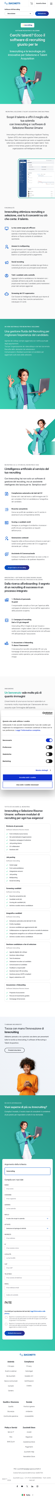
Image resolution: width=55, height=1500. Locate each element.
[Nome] (27, 1189)
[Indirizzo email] (27, 1287)
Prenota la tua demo (14, 1050)
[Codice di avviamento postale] (27, 1268)
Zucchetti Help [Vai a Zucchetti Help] (29, 1452)
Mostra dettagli (42, 770)
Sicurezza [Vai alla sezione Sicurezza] (10, 1411)
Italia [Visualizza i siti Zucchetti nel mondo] (27, 1495)
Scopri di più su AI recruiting (17, 567)
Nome (7, 1185)
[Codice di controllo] (27, 1295)
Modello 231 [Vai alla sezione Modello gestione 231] (29, 1376)
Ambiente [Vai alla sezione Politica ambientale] (29, 1411)
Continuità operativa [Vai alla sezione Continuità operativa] (11, 1416)
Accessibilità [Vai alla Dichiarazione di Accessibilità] (29, 1416)
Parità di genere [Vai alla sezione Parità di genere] (29, 1406)
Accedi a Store (41, 3)
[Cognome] (27, 1198)
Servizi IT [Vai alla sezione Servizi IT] (11, 1432)
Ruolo (7, 1214)
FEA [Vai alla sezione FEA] (10, 1437)
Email (7, 1284)
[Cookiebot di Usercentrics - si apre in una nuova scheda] (42, 713)
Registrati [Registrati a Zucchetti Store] (29, 1437)
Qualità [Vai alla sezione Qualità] (10, 1406)
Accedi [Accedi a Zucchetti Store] (29, 1432)
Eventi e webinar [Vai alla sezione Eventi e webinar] (11, 1371)
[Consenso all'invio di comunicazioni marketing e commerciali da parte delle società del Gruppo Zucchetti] (6, 1317)
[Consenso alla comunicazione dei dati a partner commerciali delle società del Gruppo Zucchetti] (6, 1324)
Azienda (7, 1205)
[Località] (27, 1258)
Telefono (8, 1274)
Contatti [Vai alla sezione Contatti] (11, 1386)
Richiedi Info (42, 13)
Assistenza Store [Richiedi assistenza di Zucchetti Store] (29, 1442)
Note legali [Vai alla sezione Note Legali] (29, 1371)
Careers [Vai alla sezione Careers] (11, 1391)
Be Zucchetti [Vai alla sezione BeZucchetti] (10, 1376)
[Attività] (27, 1228)
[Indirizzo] (27, 1238)
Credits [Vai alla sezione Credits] (29, 1386)
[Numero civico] (27, 1248)
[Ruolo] (27, 1218)
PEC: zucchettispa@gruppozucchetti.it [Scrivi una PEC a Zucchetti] (27, 1469)
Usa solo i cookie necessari (27, 785)
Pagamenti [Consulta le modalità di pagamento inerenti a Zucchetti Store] (29, 1447)
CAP (6, 1264)
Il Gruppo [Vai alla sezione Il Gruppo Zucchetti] (11, 1366)
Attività (7, 1224)
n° (5, 1244)
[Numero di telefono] (27, 1278)
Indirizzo (8, 1234)
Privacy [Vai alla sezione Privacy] (29, 1366)
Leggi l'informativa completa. (28, 730)
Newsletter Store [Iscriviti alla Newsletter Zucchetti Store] (29, 1456)
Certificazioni (29, 1381)
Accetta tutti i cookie (27, 777)
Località (8, 1254)
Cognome (8, 1195)
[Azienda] (27, 1208)
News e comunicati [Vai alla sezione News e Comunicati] (11, 1381)
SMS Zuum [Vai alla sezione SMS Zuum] (11, 1442)
